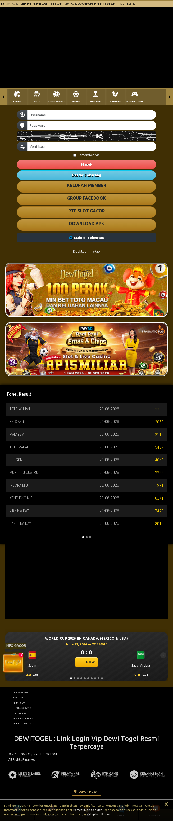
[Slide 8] (95, 678)
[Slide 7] (92, 678)
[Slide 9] (98, 678)
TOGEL (17, 101)
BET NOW (86, 662)
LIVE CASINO (56, 101)
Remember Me (86, 155)
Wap (96, 251)
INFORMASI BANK (22, 708)
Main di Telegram (86, 237)
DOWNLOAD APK (86, 223)
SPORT (76, 101)
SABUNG (115, 101)
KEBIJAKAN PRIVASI (23, 718)
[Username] (91, 115)
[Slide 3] (78, 678)
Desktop (80, 251)
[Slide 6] (88, 678)
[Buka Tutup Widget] (13, 662)
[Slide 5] (85, 678)
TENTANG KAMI (20, 692)
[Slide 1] (71, 678)
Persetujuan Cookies (87, 809)
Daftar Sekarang (86, 175)
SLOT (36, 101)
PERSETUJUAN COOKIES (25, 724)
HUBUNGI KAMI (21, 713)
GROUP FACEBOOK (86, 198)
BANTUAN (18, 697)
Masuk (86, 164)
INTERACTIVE (135, 101)
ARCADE (95, 101)
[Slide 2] (74, 678)
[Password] (91, 125)
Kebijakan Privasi (98, 814)
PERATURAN (19, 703)
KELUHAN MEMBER (86, 185)
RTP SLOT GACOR (86, 210)
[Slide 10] (102, 678)
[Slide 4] (81, 678)
